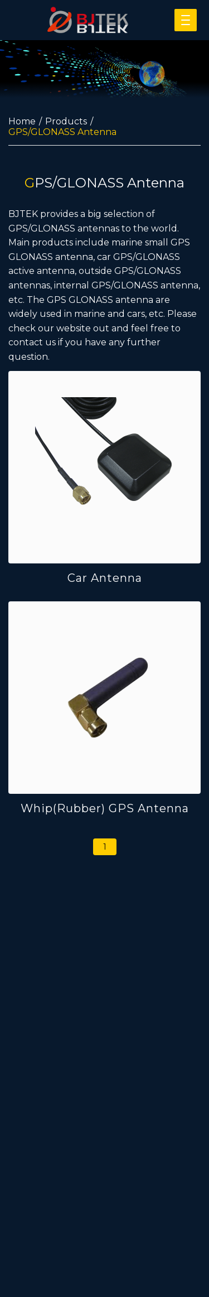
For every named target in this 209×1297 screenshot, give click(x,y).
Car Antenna (104, 578)
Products (66, 121)
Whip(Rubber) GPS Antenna (105, 808)
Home (22, 121)
